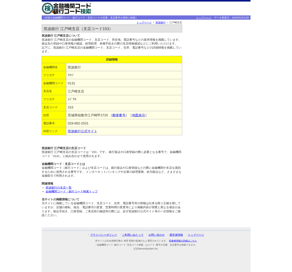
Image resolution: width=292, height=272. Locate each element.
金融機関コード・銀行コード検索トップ (72, 191)
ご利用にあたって (133, 234)
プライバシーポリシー (103, 234)
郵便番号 (118, 115)
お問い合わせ (156, 234)
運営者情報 (176, 234)
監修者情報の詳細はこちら (183, 240)
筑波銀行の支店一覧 (59, 187)
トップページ (203, 17)
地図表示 (138, 115)
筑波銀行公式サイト (82, 131)
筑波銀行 (161, 22)
